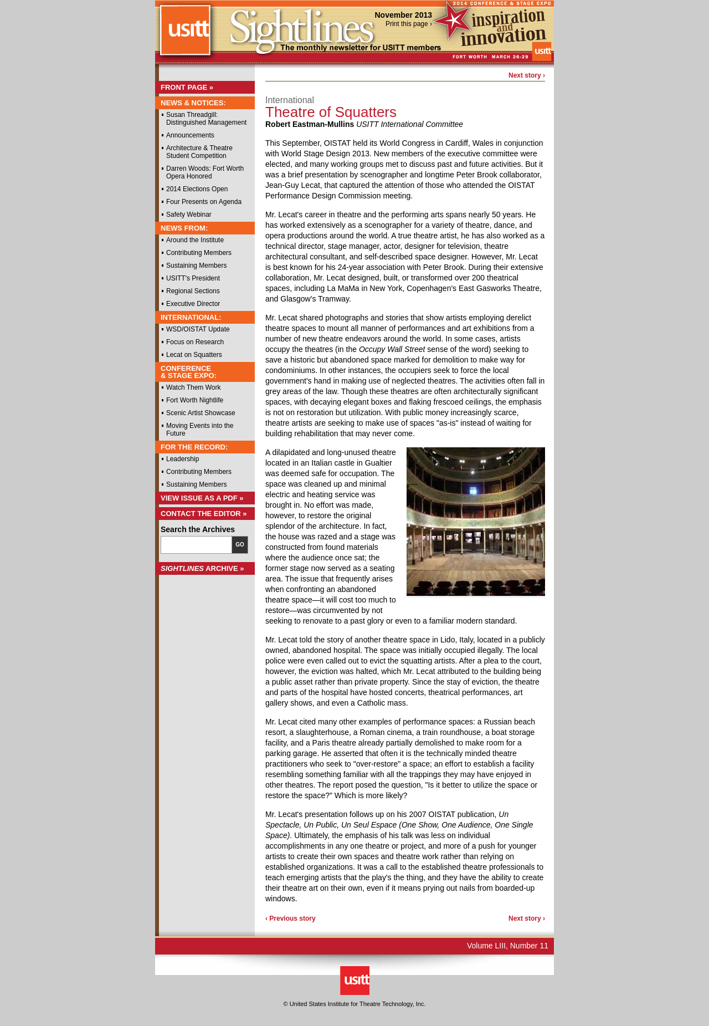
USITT (185, 35)
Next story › (526, 75)
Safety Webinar (189, 214)
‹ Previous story (290, 918)
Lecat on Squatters (194, 355)
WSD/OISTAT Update (198, 329)
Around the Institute (195, 240)
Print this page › (409, 24)
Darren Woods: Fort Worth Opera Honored (205, 172)
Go (239, 545)
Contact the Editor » (204, 513)
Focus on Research (195, 342)
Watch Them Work (193, 387)
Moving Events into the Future (199, 429)
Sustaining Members (196, 265)
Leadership (182, 459)
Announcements (190, 135)
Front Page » (187, 87)
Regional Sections (193, 291)
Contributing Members (199, 253)
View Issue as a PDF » (202, 498)
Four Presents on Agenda (204, 202)
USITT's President (193, 278)
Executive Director (193, 304)
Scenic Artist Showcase (200, 413)
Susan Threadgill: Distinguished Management (206, 118)
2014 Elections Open (197, 189)
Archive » (202, 568)
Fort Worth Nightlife (194, 400)
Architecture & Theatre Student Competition (199, 152)
